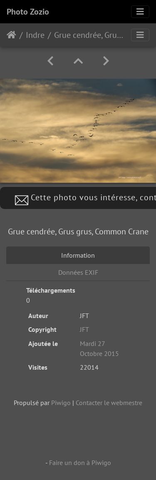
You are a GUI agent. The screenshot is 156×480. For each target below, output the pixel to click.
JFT (84, 329)
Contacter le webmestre (109, 402)
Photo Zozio (28, 11)
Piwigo (61, 402)
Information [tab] (78, 255)
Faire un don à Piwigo (80, 462)
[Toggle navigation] (140, 11)
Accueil (11, 35)
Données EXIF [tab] (78, 272)
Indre (35, 35)
